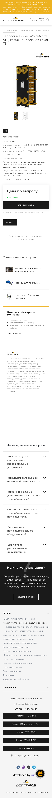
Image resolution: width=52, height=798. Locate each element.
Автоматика (8, 675)
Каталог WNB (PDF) (26, 740)
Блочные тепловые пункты (16, 647)
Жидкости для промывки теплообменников (29, 269)
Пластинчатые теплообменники (19, 619)
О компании (9, 687)
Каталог (7, 613)
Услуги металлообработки (16, 679)
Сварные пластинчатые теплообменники (23, 635)
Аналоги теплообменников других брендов (25, 623)
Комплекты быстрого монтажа (18, 663)
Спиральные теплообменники (18, 639)
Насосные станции (12, 667)
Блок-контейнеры (12, 671)
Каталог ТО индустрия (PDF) (26, 724)
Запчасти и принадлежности (17, 651)
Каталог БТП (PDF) (26, 732)
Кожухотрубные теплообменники (20, 643)
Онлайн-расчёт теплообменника (26, 698)
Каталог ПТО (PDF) (26, 716)
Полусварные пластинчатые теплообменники (26, 627)
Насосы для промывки (27, 282)
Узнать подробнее (15, 333)
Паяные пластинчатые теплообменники (23, 631)
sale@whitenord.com (28, 704)
